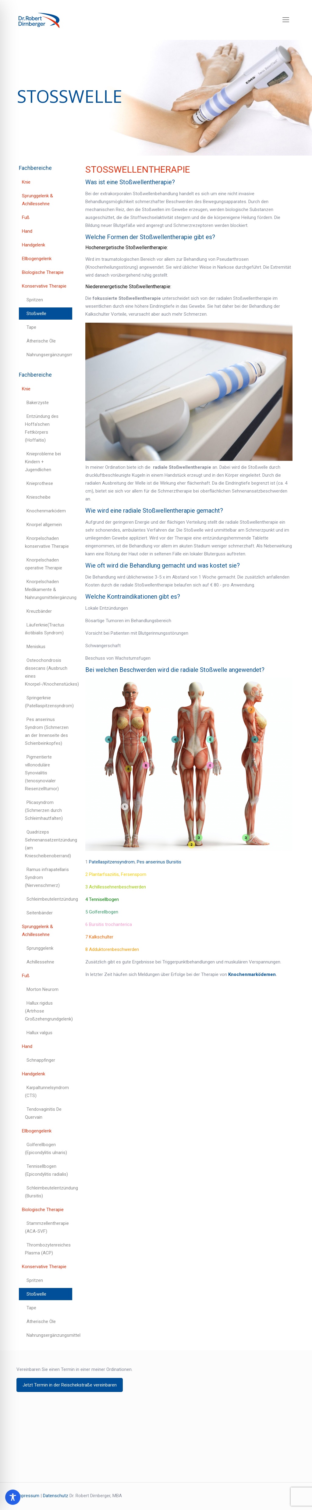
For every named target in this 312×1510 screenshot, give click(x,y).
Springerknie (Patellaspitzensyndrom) (48, 701)
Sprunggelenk (40, 948)
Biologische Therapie (43, 272)
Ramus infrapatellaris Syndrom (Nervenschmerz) (47, 877)
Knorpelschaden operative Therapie (43, 564)
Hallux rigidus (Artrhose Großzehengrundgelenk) (48, 1011)
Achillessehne (40, 962)
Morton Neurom (42, 989)
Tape (31, 327)
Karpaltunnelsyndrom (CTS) (47, 1091)
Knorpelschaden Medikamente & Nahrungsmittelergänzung (48, 589)
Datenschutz (55, 1495)
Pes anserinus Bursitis (159, 862)
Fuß (26, 217)
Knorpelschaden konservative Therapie (47, 542)
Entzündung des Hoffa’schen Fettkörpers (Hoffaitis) (41, 428)
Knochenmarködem (46, 511)
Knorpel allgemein (44, 524)
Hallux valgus (39, 1032)
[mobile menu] (286, 20)
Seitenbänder (40, 913)
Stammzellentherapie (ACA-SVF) (47, 1227)
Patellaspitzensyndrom (112, 862)
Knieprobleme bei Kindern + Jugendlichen (43, 461)
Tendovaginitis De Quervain (43, 1113)
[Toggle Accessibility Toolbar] (13, 1497)
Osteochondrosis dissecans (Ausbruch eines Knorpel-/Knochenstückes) (48, 672)
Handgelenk (33, 245)
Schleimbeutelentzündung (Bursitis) (48, 1192)
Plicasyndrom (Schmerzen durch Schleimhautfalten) (44, 810)
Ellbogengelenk (36, 258)
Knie (26, 182)
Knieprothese (40, 483)
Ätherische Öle (41, 341)
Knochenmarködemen (252, 974)
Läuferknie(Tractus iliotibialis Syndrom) (44, 629)
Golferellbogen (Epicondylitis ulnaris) (46, 1148)
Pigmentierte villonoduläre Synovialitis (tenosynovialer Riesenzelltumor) (42, 772)
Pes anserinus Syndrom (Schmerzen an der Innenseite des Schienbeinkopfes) (47, 731)
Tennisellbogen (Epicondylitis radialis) (46, 1170)
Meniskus (36, 646)
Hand (27, 231)
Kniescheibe (39, 497)
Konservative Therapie (44, 286)
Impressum (27, 1495)
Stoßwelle (36, 313)
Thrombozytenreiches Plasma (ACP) (48, 1249)
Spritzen (35, 300)
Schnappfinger (41, 1060)
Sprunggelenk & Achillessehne (37, 199)
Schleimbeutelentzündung (49, 899)
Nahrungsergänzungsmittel (49, 354)
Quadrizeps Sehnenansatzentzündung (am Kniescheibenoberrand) (48, 844)
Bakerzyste (38, 402)
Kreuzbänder (39, 611)
